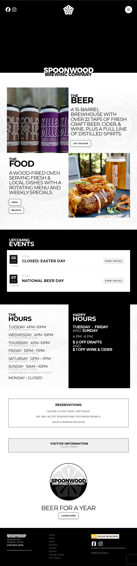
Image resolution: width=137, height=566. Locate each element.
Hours (52, 548)
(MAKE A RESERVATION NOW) (68, 422)
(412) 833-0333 (15, 545)
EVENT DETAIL (113, 261)
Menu (52, 541)
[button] (128, 9)
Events (53, 551)
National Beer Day (43, 280)
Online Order (56, 555)
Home (52, 535)
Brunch (53, 545)
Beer (51, 538)
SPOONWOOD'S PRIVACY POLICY (19, 550)
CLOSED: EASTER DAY (43, 261)
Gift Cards (55, 558)
